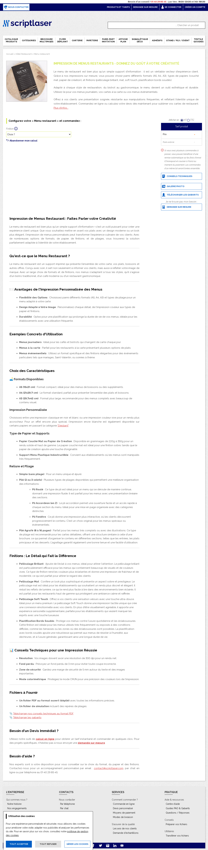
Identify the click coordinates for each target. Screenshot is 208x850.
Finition (10, 128)
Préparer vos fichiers (176, 824)
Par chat (64, 808)
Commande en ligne (124, 804)
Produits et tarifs (118, 7)
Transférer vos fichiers (177, 835)
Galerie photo (173, 186)
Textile (198, 40)
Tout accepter (19, 844)
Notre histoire (14, 804)
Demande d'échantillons (125, 833)
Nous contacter (16, 7)
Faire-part (108, 40)
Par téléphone (67, 804)
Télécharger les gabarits (180, 194)
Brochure (46, 40)
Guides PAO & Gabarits (178, 808)
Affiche (123, 40)
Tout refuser (48, 844)
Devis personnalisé (123, 808)
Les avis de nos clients (125, 828)
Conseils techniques (177, 176)
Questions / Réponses (177, 812)
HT (184, 120)
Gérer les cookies (77, 844)
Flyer (62, 40)
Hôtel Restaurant (24, 54)
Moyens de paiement (124, 812)
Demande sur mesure (145, 7)
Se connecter (171, 7)
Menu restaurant (42, 54)
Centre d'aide (173, 804)
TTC (190, 120)
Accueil (9, 54)
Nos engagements (17, 808)
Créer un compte (195, 7)
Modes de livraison (123, 817)
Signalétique (140, 40)
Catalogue (11, 40)
